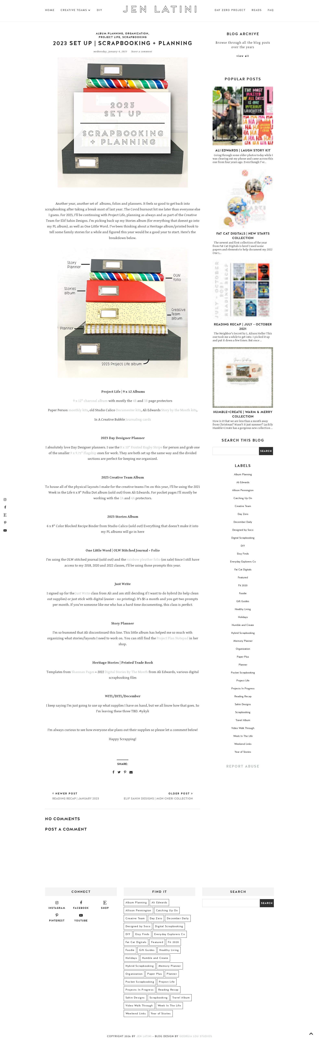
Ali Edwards (242, 482)
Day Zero (243, 514)
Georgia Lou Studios (195, 1036)
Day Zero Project (230, 10)
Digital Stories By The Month (126, 672)
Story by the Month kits (179, 410)
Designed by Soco (242, 530)
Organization (136, 33)
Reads (257, 10)
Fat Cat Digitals (242, 569)
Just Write (82, 593)
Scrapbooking (134, 37)
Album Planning (109, 33)
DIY (99, 10)
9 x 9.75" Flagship (83, 453)
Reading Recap (242, 696)
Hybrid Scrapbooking (243, 633)
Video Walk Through (242, 728)
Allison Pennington (242, 490)
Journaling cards (138, 420)
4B (135, 401)
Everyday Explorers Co (243, 561)
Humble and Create (243, 625)
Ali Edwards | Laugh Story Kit (243, 150)
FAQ (271, 10)
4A (133, 498)
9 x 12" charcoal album (90, 401)
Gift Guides (242, 601)
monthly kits (78, 410)
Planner (243, 664)
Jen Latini (144, 1036)
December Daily (243, 522)
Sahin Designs (243, 704)
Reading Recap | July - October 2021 (243, 326)
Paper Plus (243, 656)
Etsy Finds (243, 553)
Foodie (243, 593)
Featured (243, 577)
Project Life (109, 37)
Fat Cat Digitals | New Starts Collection (243, 235)
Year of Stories (243, 752)
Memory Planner (242, 641)
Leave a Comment (141, 51)
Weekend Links (242, 744)
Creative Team (243, 506)
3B (146, 401)
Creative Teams (76, 10)
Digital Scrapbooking (243, 537)
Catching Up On (243, 498)
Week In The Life (243, 736)
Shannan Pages (83, 672)
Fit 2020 (243, 585)
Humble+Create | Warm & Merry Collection (242, 414)
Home (50, 10)
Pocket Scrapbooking (243, 672)
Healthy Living (243, 609)
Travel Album (243, 720)
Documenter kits (128, 410)
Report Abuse (242, 766)
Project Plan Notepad (172, 638)
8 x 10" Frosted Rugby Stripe (141, 447)
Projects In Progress (243, 688)
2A (121, 498)
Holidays (243, 617)
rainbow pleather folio (144, 560)
